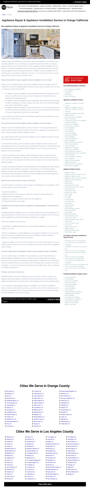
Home (4, 14)
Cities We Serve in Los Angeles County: (45, 431)
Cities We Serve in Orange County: (45, 386)
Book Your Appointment (77, 78)
